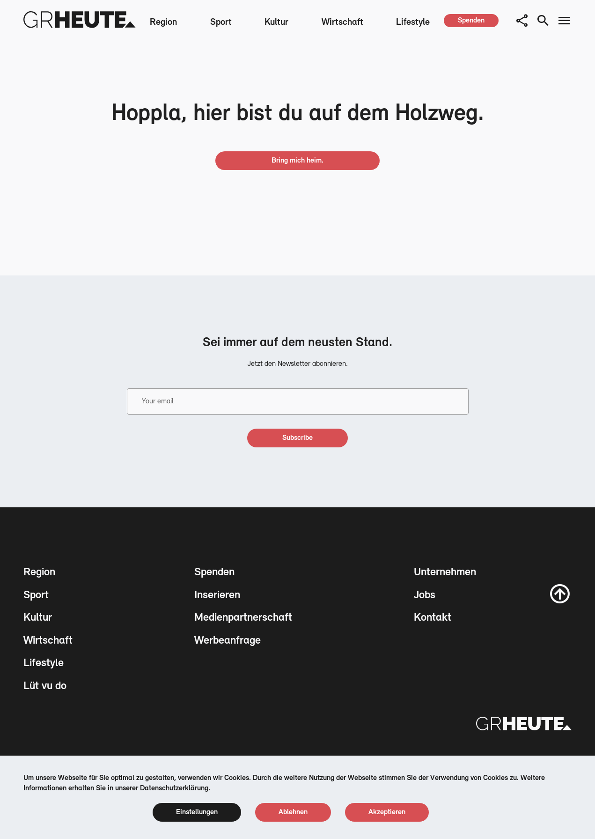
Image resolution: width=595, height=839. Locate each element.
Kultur (276, 22)
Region (163, 22)
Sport (221, 22)
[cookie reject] (293, 812)
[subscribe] (297, 438)
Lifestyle (413, 22)
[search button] (543, 20)
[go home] (297, 160)
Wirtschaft (342, 22)
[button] (521, 20)
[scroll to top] (560, 593)
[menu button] (564, 20)
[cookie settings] (197, 812)
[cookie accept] (387, 812)
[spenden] (471, 20)
